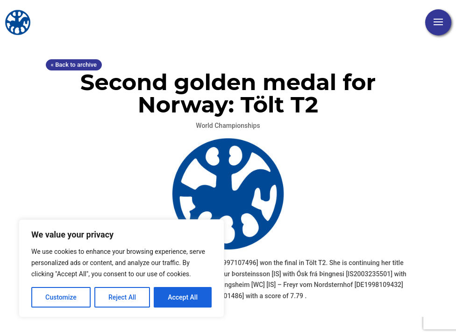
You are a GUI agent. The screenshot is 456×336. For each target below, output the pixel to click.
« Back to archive (74, 64)
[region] (121, 268)
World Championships (228, 125)
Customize (61, 297)
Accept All (183, 297)
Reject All (122, 297)
